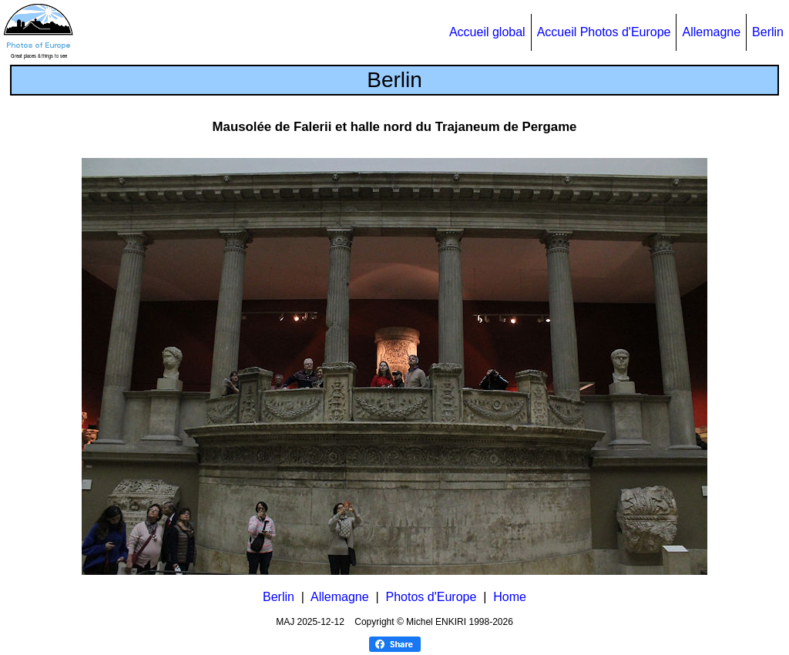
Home (509, 596)
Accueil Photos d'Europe (604, 32)
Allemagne (711, 32)
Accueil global (487, 32)
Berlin (768, 32)
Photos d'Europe (431, 596)
